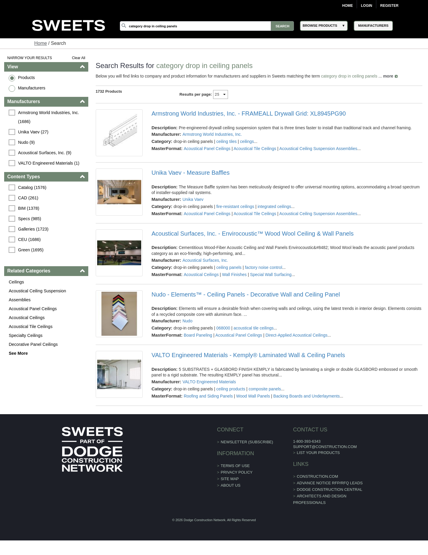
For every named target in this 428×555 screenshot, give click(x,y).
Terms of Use (235, 465)
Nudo (187, 321)
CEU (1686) (29, 239)
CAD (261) (28, 197)
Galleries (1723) (33, 229)
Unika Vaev (193, 199)
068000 (223, 328)
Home (347, 6)
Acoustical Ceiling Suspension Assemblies (37, 295)
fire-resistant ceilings (235, 206)
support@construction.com (325, 446)
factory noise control (263, 267)
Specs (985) (29, 218)
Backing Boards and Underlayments (306, 396)
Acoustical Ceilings (27, 317)
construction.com (317, 476)
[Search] (207, 26)
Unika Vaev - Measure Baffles (191, 172)
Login (366, 6)
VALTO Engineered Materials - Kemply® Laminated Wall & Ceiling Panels (248, 355)
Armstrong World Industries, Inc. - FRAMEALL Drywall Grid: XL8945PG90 (249, 113)
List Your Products (318, 452)
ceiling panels (229, 267)
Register (389, 6)
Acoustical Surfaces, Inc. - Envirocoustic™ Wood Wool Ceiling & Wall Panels (253, 233)
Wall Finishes (234, 274)
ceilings (247, 141)
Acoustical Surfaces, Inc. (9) (44, 152)
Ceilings (16, 282)
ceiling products (230, 389)
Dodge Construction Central (329, 489)
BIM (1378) (28, 208)
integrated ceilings (274, 206)
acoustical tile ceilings (254, 328)
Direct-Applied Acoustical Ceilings (296, 335)
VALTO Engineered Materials (209, 381)
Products (26, 77)
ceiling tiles (226, 141)
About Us (230, 485)
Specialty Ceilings (26, 335)
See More (18, 353)
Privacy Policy (237, 472)
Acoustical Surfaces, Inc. (205, 260)
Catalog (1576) (32, 187)
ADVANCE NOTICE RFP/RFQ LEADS (330, 483)
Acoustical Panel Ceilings (33, 308)
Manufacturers (31, 88)
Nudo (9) (26, 142)
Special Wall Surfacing (271, 274)
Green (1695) (31, 249)
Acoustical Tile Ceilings (30, 326)
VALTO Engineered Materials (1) (48, 163)
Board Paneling (198, 335)
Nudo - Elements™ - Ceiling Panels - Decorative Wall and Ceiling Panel (246, 294)
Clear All (78, 58)
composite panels (264, 389)
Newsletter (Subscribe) (247, 442)
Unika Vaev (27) (33, 132)
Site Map (230, 479)
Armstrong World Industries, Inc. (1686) (49, 117)
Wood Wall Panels (253, 396)
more (388, 76)
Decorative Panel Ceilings (33, 344)
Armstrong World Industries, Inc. (212, 134)
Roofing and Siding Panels (208, 396)
